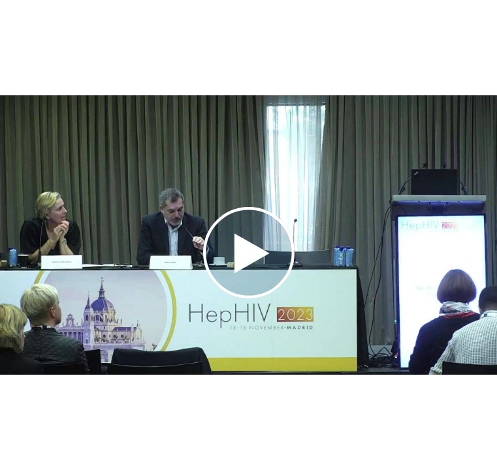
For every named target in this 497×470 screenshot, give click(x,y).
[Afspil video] (249, 295)
